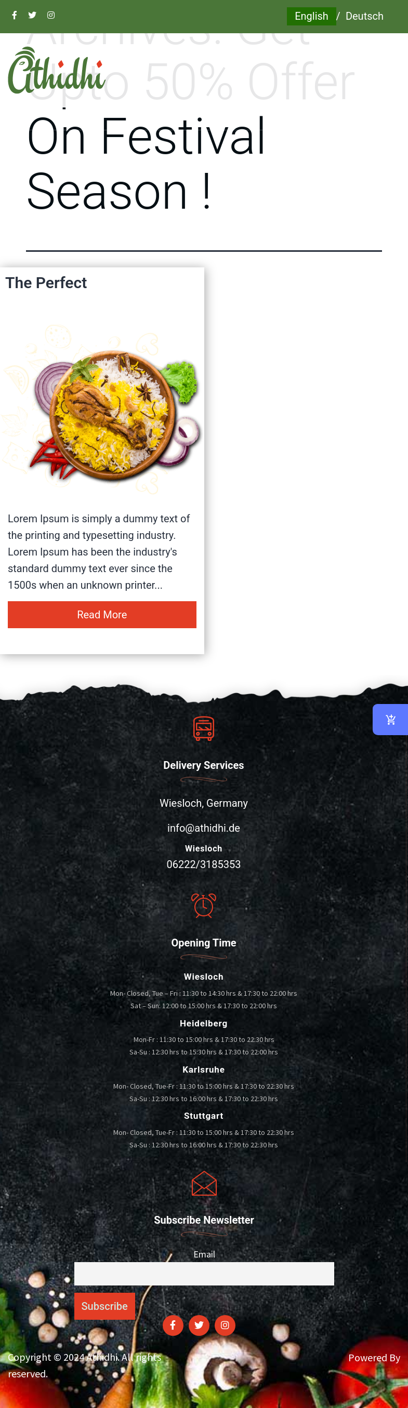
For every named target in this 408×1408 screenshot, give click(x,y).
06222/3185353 (203, 864)
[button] (204, 119)
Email (204, 1254)
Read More (102, 614)
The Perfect (46, 283)
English (311, 16)
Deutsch (365, 16)
